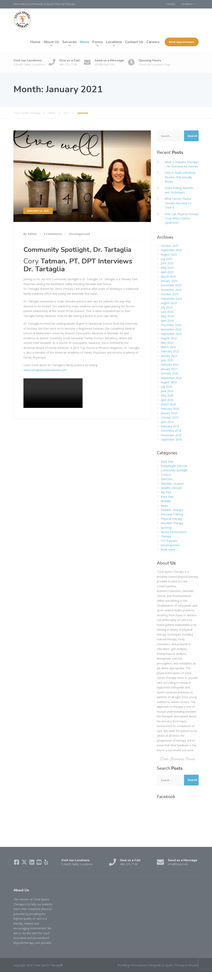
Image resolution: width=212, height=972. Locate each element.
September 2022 (171, 333)
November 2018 (171, 435)
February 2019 (170, 426)
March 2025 (168, 276)
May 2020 (167, 395)
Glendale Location (172, 483)
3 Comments (53, 234)
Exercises (167, 479)
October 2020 (169, 373)
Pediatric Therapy (172, 510)
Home (35, 42)
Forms (97, 42)
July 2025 (166, 259)
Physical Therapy (171, 518)
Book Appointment (181, 41)
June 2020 (167, 391)
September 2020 (171, 378)
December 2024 (171, 285)
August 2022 (169, 338)
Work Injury (168, 549)
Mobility (166, 501)
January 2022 (169, 356)
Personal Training (172, 514)
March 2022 (168, 347)
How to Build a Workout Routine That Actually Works (180, 177)
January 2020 (169, 413)
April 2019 (167, 422)
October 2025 (169, 245)
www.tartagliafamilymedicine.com (44, 370)
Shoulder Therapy (172, 523)
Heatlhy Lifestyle (171, 488)
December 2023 (171, 325)
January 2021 (169, 369)
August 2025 (169, 254)
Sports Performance (174, 532)
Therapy (166, 536)
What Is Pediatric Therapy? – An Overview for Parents (182, 164)
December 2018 (171, 430)
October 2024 (169, 294)
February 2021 (170, 364)
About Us (51, 42)
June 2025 (167, 263)
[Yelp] (46, 863)
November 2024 (171, 289)
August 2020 (169, 382)
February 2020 (170, 408)
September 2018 (171, 439)
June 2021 (167, 360)
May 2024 (167, 316)
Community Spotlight (174, 470)
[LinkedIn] (32, 863)
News (84, 42)
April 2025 (167, 272)
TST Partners (169, 540)
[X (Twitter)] (24, 863)
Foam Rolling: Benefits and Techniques (179, 190)
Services (69, 42)
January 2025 (169, 281)
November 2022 (171, 329)
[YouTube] (39, 863)
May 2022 (167, 342)
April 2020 (167, 400)
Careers (168, 4)
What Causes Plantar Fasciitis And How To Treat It (178, 203)
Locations (186, 4)
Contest (166, 474)
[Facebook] (17, 863)
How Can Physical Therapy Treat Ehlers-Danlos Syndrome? (182, 218)
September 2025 (171, 250)
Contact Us (134, 42)
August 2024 (169, 303)
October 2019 (169, 417)
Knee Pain (167, 496)
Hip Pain (166, 492)
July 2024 (166, 307)
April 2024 (167, 320)
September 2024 (171, 298)
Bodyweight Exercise (174, 466)
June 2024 (167, 311)
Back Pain (167, 461)
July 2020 (166, 386)
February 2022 (170, 351)
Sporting (166, 527)
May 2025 (167, 267)
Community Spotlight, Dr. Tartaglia (77, 249)
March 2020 (168, 404)
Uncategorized (79, 234)
